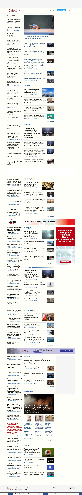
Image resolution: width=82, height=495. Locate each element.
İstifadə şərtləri (61, 487)
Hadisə (27, 356)
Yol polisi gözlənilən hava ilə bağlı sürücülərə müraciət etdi (34, 493)
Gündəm (27, 267)
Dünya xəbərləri (30, 310)
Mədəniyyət (28, 391)
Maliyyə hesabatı (28, 487)
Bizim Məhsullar (43, 487)
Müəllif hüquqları (52, 487)
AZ (53, 10)
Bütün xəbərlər (50, 121)
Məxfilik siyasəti (18, 489)
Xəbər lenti (11, 15)
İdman (26, 445)
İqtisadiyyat (28, 179)
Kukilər (25, 489)
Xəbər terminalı (61, 10)
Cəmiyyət (27, 228)
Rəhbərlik (36, 487)
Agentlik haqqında (19, 487)
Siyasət (27, 125)
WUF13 (27, 85)
